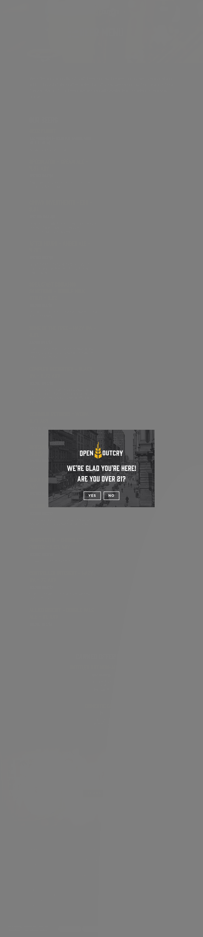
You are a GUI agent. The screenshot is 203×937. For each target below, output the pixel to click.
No (111, 495)
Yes (92, 495)
